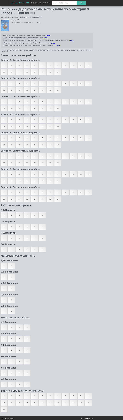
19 (50, 72)
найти (81, 3)
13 (4, 72)
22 (73, 402)
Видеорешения (36, 3)
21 (65, 402)
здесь (48, 35)
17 (34, 72)
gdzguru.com (20, 2)
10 (73, 65)
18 (42, 72)
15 (19, 72)
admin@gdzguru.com (87, 418)
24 (88, 402)
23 (81, 402)
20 (58, 72)
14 (11, 72)
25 (4, 409)
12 (88, 65)
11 (81, 65)
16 (27, 72)
